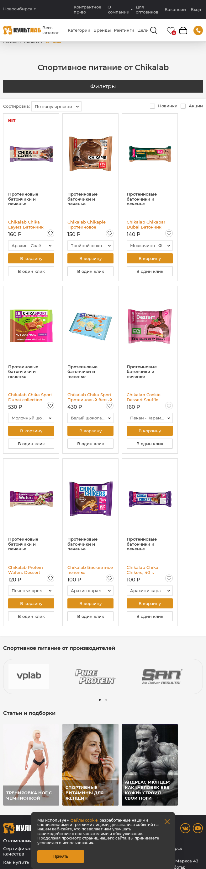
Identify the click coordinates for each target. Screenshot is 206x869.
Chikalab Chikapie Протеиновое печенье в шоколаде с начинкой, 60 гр (89, 224)
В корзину (31, 258)
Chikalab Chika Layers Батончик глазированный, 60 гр (29, 224)
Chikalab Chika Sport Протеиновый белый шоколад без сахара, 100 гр (89, 397)
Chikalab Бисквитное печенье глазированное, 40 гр (90, 570)
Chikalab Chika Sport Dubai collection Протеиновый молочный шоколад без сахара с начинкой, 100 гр (30, 397)
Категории (79, 30)
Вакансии (175, 9)
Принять (60, 856)
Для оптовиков (147, 9)
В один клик (31, 271)
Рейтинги (124, 30)
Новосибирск (17, 9)
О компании (118, 9)
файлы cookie (84, 820)
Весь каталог (50, 30)
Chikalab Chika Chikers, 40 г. (142, 570)
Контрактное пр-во (87, 9)
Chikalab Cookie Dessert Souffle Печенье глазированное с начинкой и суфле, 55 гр (149, 397)
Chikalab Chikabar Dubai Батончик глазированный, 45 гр (147, 224)
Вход (196, 9)
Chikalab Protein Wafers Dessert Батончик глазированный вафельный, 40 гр (27, 570)
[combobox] (56, 106)
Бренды (102, 30)
